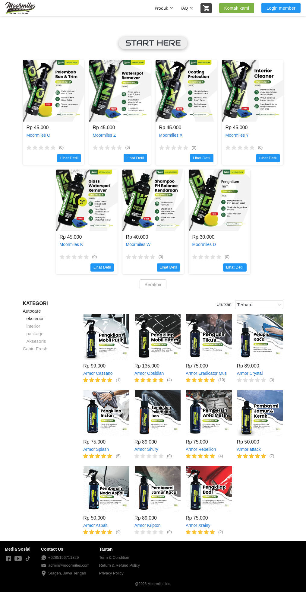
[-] (8, 559)
